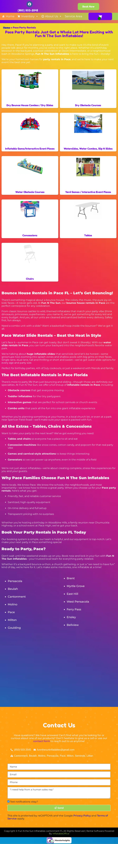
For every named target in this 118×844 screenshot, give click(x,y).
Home (10, 16)
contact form (41, 741)
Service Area (73, 16)
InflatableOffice (61, 833)
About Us (53, 16)
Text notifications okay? (24, 801)
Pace (11, 612)
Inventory (29, 16)
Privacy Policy (82, 815)
